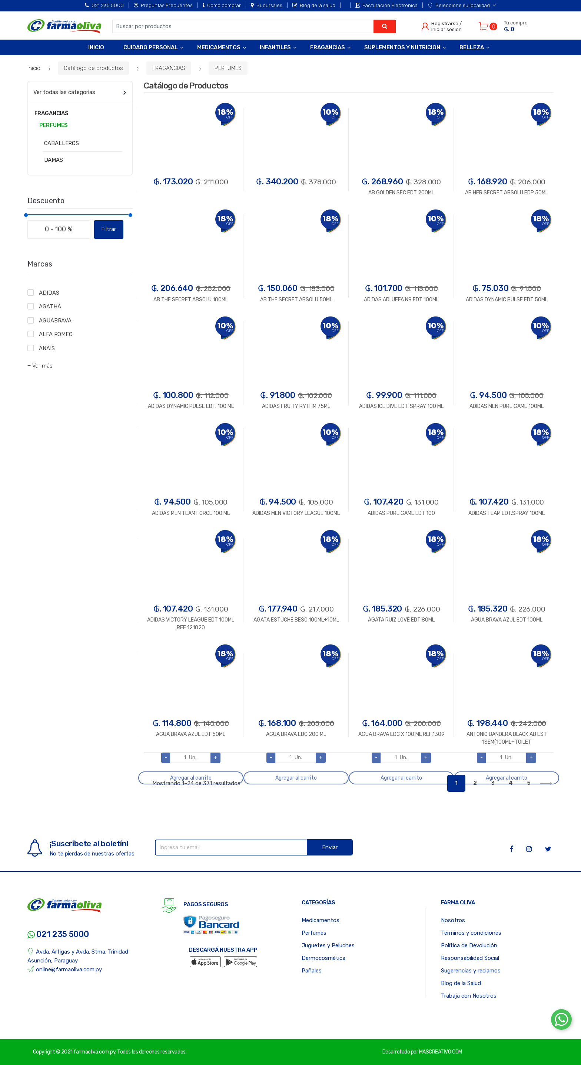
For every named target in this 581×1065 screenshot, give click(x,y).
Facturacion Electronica (386, 5)
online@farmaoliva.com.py (64, 969)
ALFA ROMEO (56, 334)
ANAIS (46, 348)
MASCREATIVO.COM (440, 1052)
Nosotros (453, 920)
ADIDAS (49, 292)
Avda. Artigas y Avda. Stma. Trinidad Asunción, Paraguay (78, 956)
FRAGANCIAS (168, 68)
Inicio (96, 47)
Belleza (471, 47)
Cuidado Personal (150, 47)
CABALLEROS (61, 143)
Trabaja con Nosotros (469, 995)
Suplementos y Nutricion (402, 47)
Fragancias (327, 47)
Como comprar (222, 5)
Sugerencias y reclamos (471, 970)
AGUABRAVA (55, 320)
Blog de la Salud (461, 983)
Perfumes (314, 933)
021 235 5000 (104, 5)
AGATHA (50, 306)
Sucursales (266, 5)
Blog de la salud (313, 5)
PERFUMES (228, 68)
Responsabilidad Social (470, 958)
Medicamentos (218, 47)
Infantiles (275, 47)
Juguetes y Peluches (328, 945)
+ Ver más (40, 365)
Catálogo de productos (93, 68)
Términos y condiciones (471, 933)
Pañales (312, 970)
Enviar (330, 847)
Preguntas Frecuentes (163, 5)
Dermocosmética (323, 958)
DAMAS (53, 160)
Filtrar (109, 229)
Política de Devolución (469, 945)
